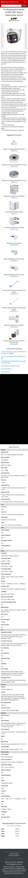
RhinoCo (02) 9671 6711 (10, 2)
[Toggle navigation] (25, 2)
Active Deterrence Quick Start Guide (10, 366)
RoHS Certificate (5, 372)
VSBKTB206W (14, 260)
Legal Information (14, 853)
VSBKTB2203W (14, 276)
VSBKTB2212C (14, 311)
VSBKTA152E (14, 229)
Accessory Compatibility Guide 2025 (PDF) (12, 356)
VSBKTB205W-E (14, 245)
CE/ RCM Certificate (6, 369)
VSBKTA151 (14, 213)
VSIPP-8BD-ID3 (14, 344)
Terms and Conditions (14, 855)
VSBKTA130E (14, 166)
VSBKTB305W (14, 327)
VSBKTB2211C (14, 294)
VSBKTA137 (14, 182)
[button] (3, 36)
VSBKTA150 (14, 198)
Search (24, 5)
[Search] (11, 6)
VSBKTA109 (14, 151)
